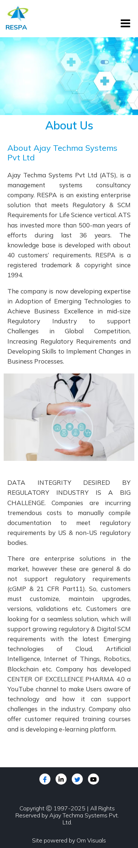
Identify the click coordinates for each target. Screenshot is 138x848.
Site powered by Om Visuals (69, 840)
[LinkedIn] (61, 779)
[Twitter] (77, 779)
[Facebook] (44, 779)
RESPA (16, 27)
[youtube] (93, 779)
